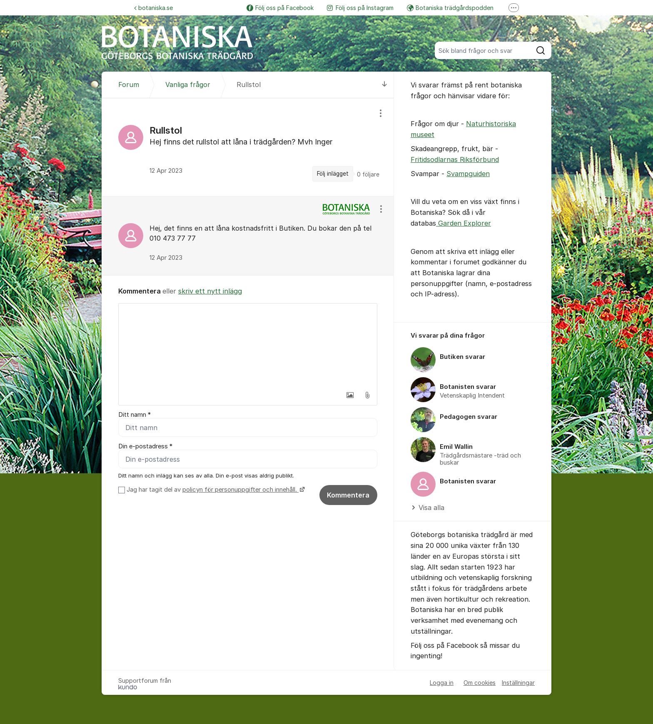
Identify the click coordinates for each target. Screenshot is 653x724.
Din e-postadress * (145, 446)
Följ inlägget (333, 173)
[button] (350, 395)
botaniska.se (153, 7)
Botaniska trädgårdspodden (450, 7)
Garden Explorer (463, 223)
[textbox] (248, 345)
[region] (248, 147)
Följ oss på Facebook (280, 7)
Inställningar (518, 682)
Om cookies (480, 682)
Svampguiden (468, 173)
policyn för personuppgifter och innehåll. (240, 489)
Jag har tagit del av (214, 489)
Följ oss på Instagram (360, 7)
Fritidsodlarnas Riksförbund (455, 159)
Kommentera (348, 495)
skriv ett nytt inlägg (210, 291)
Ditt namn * (134, 414)
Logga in (442, 682)
